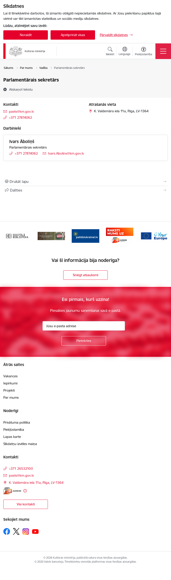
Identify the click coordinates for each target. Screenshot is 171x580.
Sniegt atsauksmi (85, 275)
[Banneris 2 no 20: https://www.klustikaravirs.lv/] (51, 235)
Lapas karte (12, 437)
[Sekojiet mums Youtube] (35, 531)
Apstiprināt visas (73, 35)
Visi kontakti (26, 504)
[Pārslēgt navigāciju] (163, 51)
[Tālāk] (162, 236)
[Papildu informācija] (25, 490)
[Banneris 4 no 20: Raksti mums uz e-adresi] (120, 235)
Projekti (9, 390)
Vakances (10, 376)
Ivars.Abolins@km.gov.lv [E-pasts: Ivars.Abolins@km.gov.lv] (66, 153)
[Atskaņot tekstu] (21, 89)
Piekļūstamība (13, 429)
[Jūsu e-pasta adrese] (84, 326)
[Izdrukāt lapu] (85, 181)
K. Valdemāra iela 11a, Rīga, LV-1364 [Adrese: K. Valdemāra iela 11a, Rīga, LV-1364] (36, 482)
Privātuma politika (16, 422)
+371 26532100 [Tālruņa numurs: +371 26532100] (21, 468)
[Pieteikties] (83, 340)
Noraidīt (26, 35)
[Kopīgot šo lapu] (85, 190)
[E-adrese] (12, 490)
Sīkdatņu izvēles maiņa (20, 444)
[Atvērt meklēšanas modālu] (110, 52)
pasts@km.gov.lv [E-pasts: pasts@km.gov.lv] (21, 111)
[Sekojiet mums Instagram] (25, 531)
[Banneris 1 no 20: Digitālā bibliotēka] (17, 235)
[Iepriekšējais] (8, 236)
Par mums (11, 397)
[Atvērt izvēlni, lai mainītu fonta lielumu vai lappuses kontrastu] (143, 52)
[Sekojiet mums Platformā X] (16, 531)
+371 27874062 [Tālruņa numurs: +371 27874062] (20, 117)
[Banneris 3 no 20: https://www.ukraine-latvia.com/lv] (85, 235)
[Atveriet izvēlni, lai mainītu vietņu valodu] (124, 52)
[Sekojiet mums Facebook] (6, 531)
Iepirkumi (10, 383)
